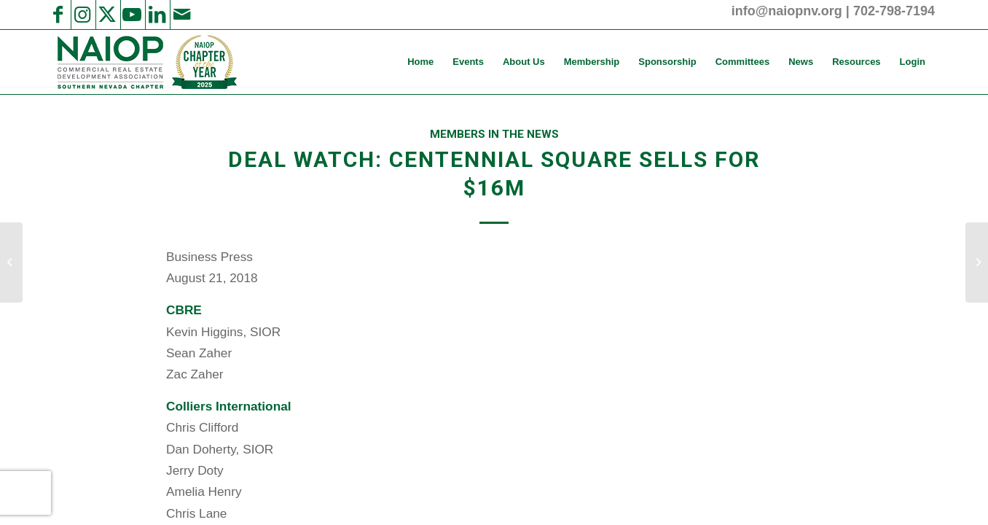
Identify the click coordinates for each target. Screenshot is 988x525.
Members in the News (494, 134)
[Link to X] (107, 14)
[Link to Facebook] (57, 14)
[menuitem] (420, 62)
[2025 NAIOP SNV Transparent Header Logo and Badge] (145, 62)
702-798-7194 (894, 11)
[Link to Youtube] (132, 14)
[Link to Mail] (181, 14)
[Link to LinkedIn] (157, 14)
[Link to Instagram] (82, 14)
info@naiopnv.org (787, 11)
